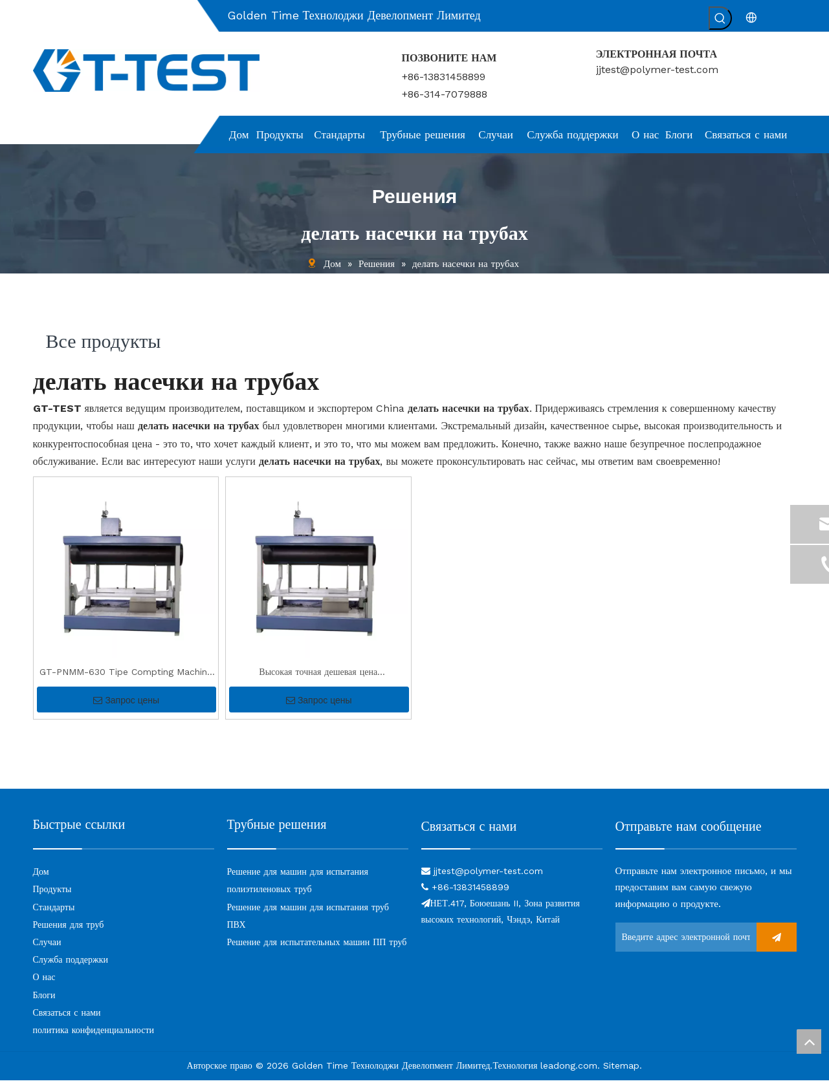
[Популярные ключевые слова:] (720, 18)
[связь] (511, 857)
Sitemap (621, 1075)
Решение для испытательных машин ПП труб (317, 951)
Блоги (44, 1004)
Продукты (52, 898)
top (809, 1041)
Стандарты (54, 917)
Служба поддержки (70, 969)
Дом (41, 881)
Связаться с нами (67, 1022)
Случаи (47, 951)
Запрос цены (126, 710)
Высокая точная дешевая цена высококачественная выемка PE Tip (318, 683)
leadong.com (568, 1075)
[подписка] (777, 946)
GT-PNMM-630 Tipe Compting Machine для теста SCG (125, 683)
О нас (44, 986)
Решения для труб (68, 934)
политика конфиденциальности (94, 1039)
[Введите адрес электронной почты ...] (682, 946)
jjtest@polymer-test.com (657, 69)
